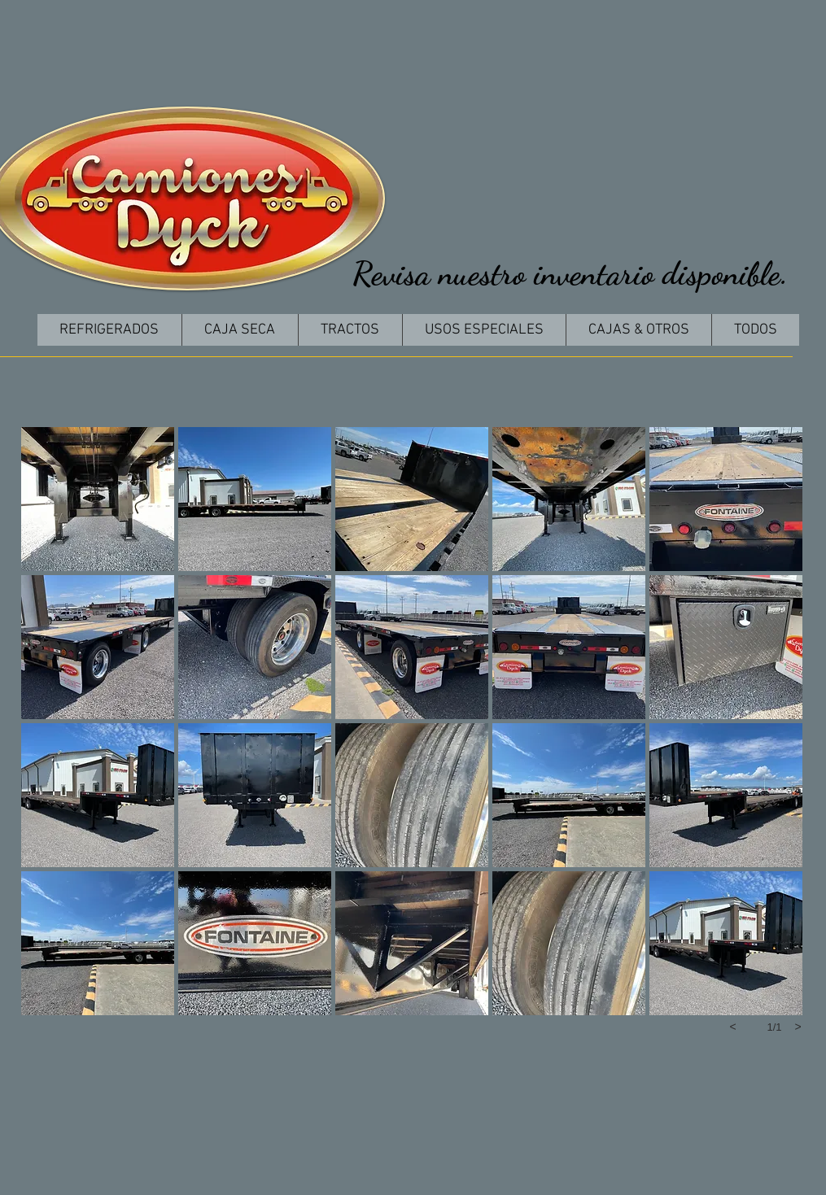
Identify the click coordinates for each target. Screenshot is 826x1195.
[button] (97, 499)
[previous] (733, 1027)
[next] (798, 1027)
